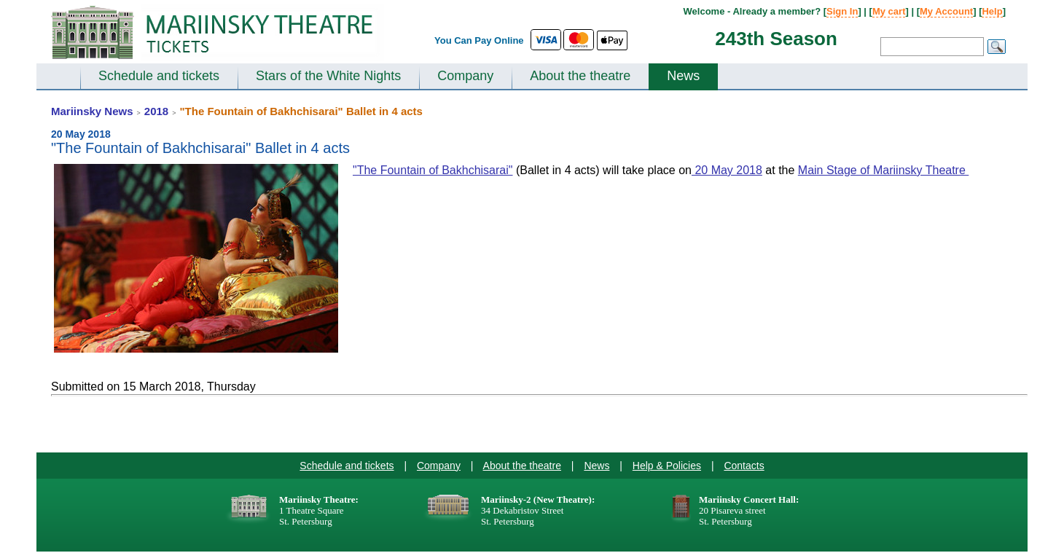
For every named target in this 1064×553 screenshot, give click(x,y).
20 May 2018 (727, 170)
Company (465, 75)
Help (992, 11)
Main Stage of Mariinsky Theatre (883, 170)
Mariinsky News (92, 111)
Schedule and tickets (158, 75)
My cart (889, 11)
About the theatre (580, 75)
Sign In (842, 11)
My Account (946, 11)
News (683, 75)
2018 (156, 111)
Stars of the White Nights (328, 75)
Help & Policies (667, 465)
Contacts (744, 465)
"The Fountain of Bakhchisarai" (432, 170)
